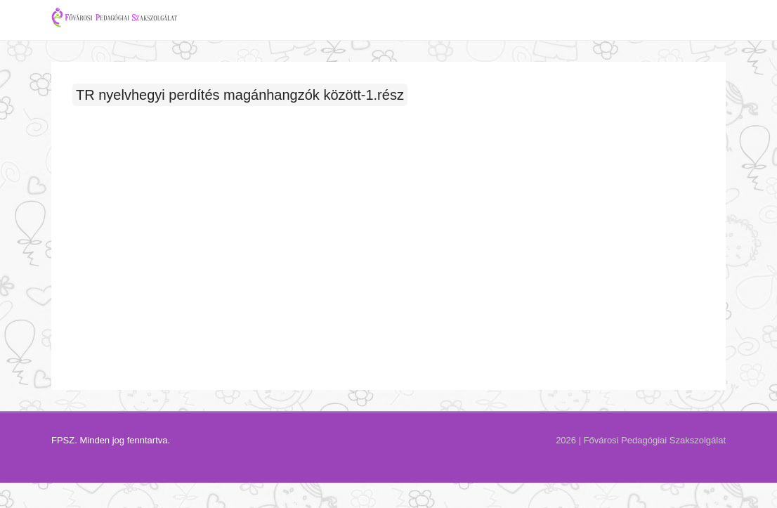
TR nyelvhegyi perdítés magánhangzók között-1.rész (240, 113)
